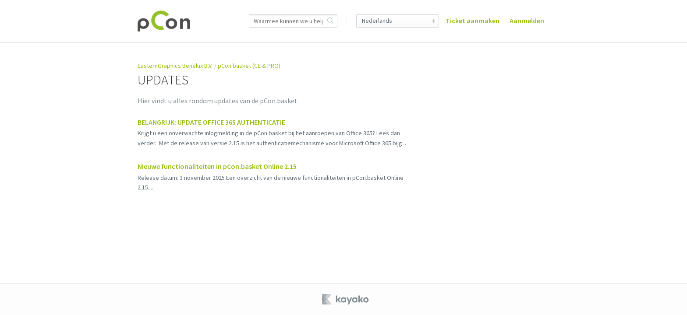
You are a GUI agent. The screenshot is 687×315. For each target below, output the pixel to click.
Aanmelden (527, 20)
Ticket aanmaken (472, 20)
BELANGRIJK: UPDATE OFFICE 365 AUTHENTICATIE (211, 122)
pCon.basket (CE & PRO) (249, 66)
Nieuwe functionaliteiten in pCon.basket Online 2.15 (217, 166)
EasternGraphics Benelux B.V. (175, 66)
